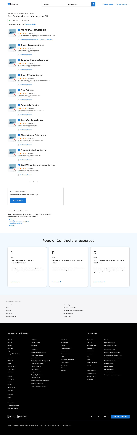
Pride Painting (27, 90)
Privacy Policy (24, 425)
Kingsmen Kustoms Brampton (34, 60)
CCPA (45, 425)
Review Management (37, 355)
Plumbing (12, 225)
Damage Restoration (15, 224)
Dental (63, 345)
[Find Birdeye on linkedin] (98, 416)
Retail (62, 368)
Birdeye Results (91, 373)
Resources (90, 354)
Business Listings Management (40, 380)
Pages (9, 351)
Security (31, 425)
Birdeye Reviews (91, 371)
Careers (89, 365)
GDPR (36, 425)
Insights (10, 384)
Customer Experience (37, 383)
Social (9, 363)
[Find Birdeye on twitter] (95, 416)
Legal (62, 356)
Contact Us (90, 379)
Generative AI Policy (53, 425)
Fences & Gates (11, 316)
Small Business (35, 342)
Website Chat (35, 369)
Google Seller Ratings (14, 354)
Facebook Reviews (36, 377)
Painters (29, 40)
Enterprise (34, 345)
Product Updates (92, 362)
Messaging (11, 379)
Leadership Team (92, 345)
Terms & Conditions (13, 425)
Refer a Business (109, 372)
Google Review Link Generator (113, 358)
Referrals (10, 348)
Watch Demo (91, 348)
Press (88, 359)
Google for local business (38, 352)
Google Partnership (13, 405)
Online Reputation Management (40, 361)
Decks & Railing (68, 313)
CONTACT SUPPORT (120, 416)
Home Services (65, 354)
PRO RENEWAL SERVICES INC (33, 30)
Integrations (11, 403)
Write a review (108, 4)
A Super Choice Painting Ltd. (34, 150)
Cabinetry (67, 305)
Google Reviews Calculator (112, 352)
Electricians (67, 316)
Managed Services (109, 342)
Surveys (10, 382)
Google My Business (37, 375)
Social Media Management (38, 386)
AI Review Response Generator (113, 355)
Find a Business (108, 363)
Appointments (12, 366)
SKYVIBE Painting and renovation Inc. (38, 165)
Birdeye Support (109, 369)
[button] (41, 182)
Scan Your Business (110, 361)
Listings (10, 342)
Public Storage (65, 362)
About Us (89, 342)
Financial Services (66, 348)
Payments (11, 372)
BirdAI (9, 397)
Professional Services (110, 345)
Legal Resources (91, 376)
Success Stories (91, 368)
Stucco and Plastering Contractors (42, 40)
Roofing (11, 220)
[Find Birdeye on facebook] (91, 416)
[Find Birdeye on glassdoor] (108, 416)
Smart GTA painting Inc (31, 75)
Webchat (10, 361)
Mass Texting (11, 369)
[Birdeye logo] (13, 4)
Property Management (67, 359)
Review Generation (36, 358)
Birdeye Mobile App (13, 408)
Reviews (10, 345)
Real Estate (64, 365)
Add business (18, 200)
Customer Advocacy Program (112, 375)
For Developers (108, 366)
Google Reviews (35, 372)
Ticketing (10, 390)
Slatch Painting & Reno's (32, 120)
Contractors (22, 13)
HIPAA (40, 425)
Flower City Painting (30, 105)
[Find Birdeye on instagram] (101, 416)
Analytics (10, 400)
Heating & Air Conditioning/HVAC (19, 222)
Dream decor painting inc (32, 45)
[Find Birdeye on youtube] (105, 416)
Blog (88, 356)
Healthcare (64, 351)
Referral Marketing (36, 366)
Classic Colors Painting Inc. (33, 135)
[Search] (93, 4)
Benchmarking (12, 387)
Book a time (90, 351)
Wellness (63, 371)
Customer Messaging (37, 363)
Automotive (64, 342)
